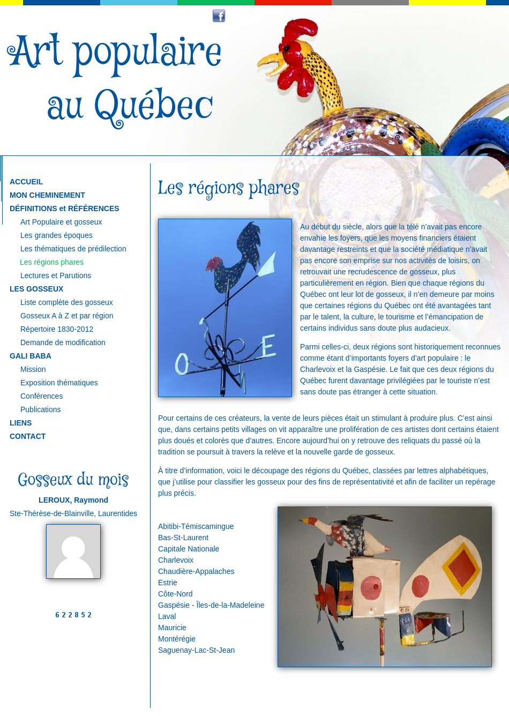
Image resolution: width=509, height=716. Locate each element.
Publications (40, 409)
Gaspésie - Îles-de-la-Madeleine (211, 605)
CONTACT (28, 436)
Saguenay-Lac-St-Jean (196, 650)
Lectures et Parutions (55, 275)
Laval (167, 616)
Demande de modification (63, 342)
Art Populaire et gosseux (61, 222)
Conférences (41, 396)
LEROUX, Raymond (73, 500)
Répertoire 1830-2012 (56, 329)
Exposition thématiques (59, 382)
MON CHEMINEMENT (47, 195)
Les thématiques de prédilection (73, 248)
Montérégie (177, 639)
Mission (33, 369)
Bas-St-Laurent (183, 537)
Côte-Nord (175, 594)
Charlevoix (175, 560)
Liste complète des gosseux (66, 302)
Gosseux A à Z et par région (67, 315)
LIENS (21, 423)
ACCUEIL (26, 181)
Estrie (167, 582)
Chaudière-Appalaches (196, 571)
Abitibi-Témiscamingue (196, 526)
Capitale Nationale (188, 549)
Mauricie (172, 627)
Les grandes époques (56, 235)
